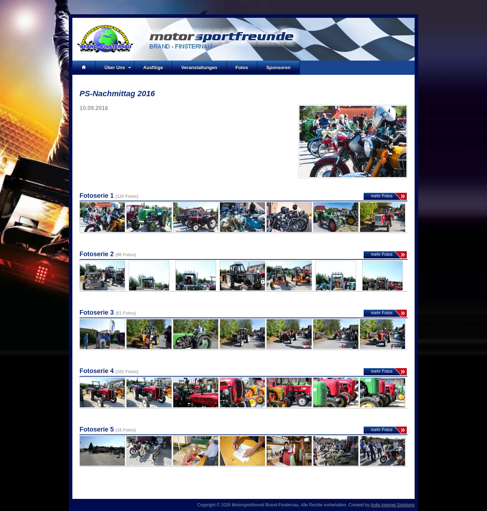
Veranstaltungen (199, 67)
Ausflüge (153, 67)
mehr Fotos (382, 195)
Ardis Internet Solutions (392, 504)
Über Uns (117, 67)
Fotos (242, 67)
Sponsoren (278, 67)
